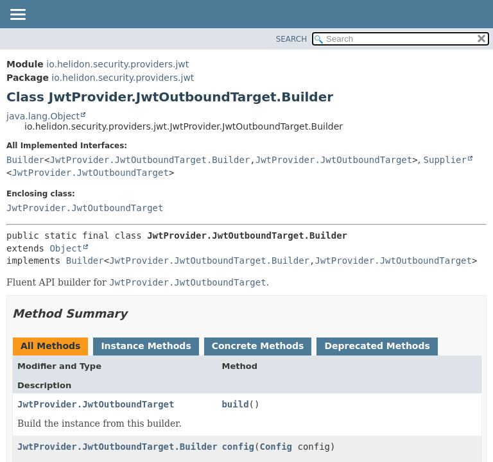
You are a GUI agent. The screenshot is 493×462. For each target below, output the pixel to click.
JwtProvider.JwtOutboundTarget (333, 160)
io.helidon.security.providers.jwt (117, 64)
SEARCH (291, 39)
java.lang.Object (43, 116)
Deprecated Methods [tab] (376, 346)
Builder (25, 160)
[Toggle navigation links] (17, 15)
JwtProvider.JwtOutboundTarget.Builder (149, 160)
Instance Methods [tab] (146, 346)
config (237, 446)
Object (65, 248)
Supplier (445, 160)
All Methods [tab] (50, 346)
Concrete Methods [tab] (258, 346)
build (234, 404)
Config (275, 446)
